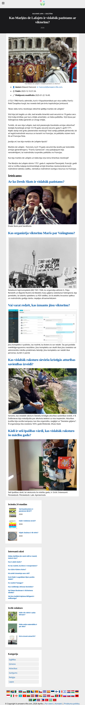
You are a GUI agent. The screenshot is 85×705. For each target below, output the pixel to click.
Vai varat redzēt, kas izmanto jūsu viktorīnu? (39, 305)
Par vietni (49, 703)
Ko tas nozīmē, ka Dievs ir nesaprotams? (22, 566)
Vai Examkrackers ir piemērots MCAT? (26, 510)
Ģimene (12, 664)
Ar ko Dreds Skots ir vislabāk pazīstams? (36, 181)
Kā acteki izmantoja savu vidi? (19, 573)
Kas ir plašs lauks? (15, 562)
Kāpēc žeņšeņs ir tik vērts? (28, 533)
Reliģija (12, 677)
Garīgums (13, 673)
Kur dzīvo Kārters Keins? (17, 569)
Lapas (11, 681)
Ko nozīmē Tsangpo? (15, 583)
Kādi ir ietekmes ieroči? (27, 521)
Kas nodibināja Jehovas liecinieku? (20, 587)
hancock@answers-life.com (50, 87)
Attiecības (13, 668)
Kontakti (58, 703)
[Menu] (3, 3)
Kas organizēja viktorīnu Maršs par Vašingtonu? (41, 233)
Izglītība (12, 659)
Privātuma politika (71, 703)
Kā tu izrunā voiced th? (27, 636)
